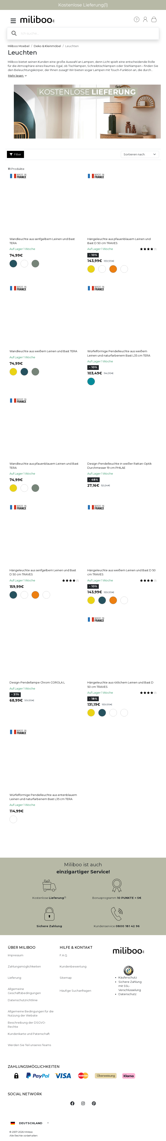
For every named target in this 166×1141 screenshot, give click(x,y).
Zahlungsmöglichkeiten (24, 966)
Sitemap (66, 977)
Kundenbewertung (73, 966)
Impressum (15, 955)
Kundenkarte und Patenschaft (29, 1033)
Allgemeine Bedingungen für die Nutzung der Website (31, 1013)
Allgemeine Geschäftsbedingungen (24, 991)
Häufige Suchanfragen (75, 990)
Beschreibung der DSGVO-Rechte (27, 1024)
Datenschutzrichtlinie (23, 1000)
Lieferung (14, 977)
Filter (15, 154)
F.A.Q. (64, 955)
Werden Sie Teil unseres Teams (29, 1045)
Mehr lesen (17, 75)
